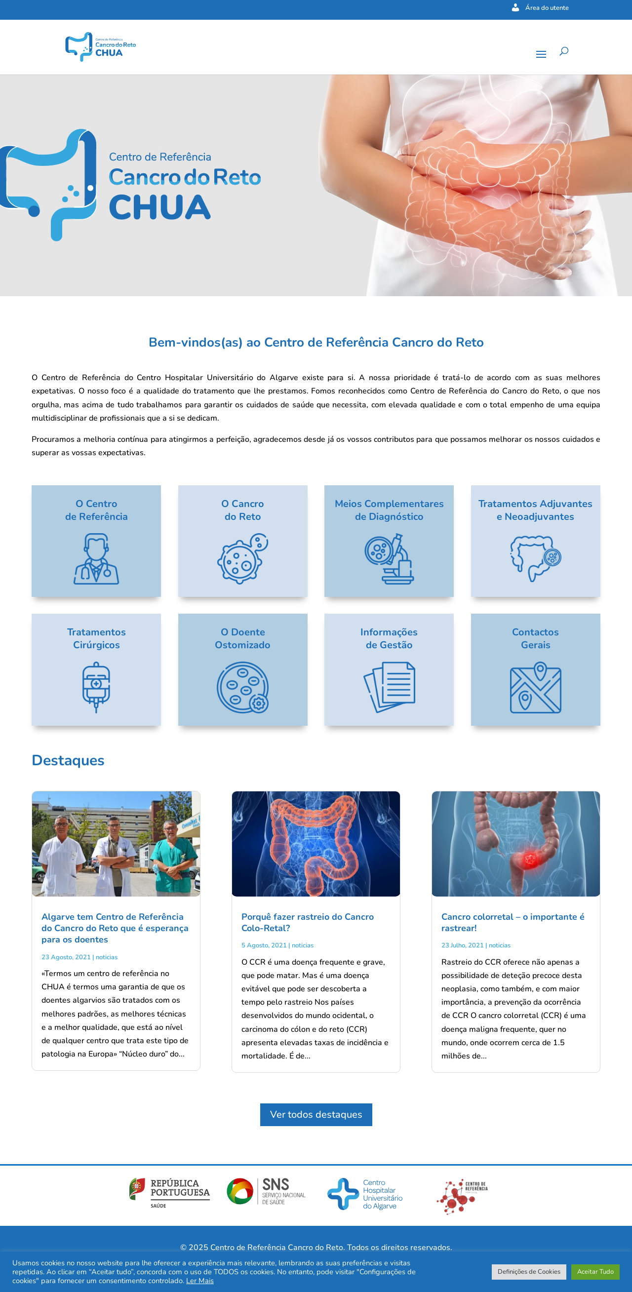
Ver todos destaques (316, 1114)
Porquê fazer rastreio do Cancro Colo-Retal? (307, 922)
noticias (107, 957)
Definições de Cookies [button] (529, 1271)
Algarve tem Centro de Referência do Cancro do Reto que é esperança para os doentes (115, 928)
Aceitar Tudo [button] (595, 1271)
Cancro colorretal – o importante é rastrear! (513, 922)
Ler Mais (200, 1281)
